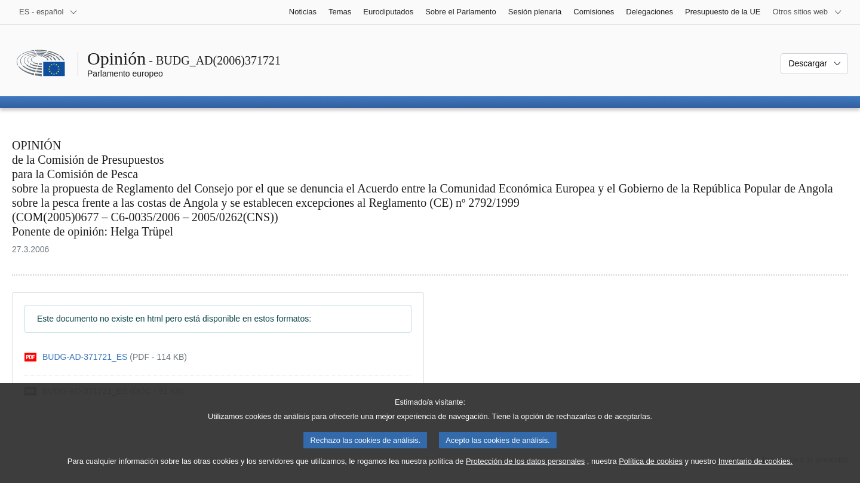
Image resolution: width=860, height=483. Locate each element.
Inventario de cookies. (755, 471)
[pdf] (105, 357)
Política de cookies (651, 471)
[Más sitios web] (807, 12)
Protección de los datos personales (525, 471)
